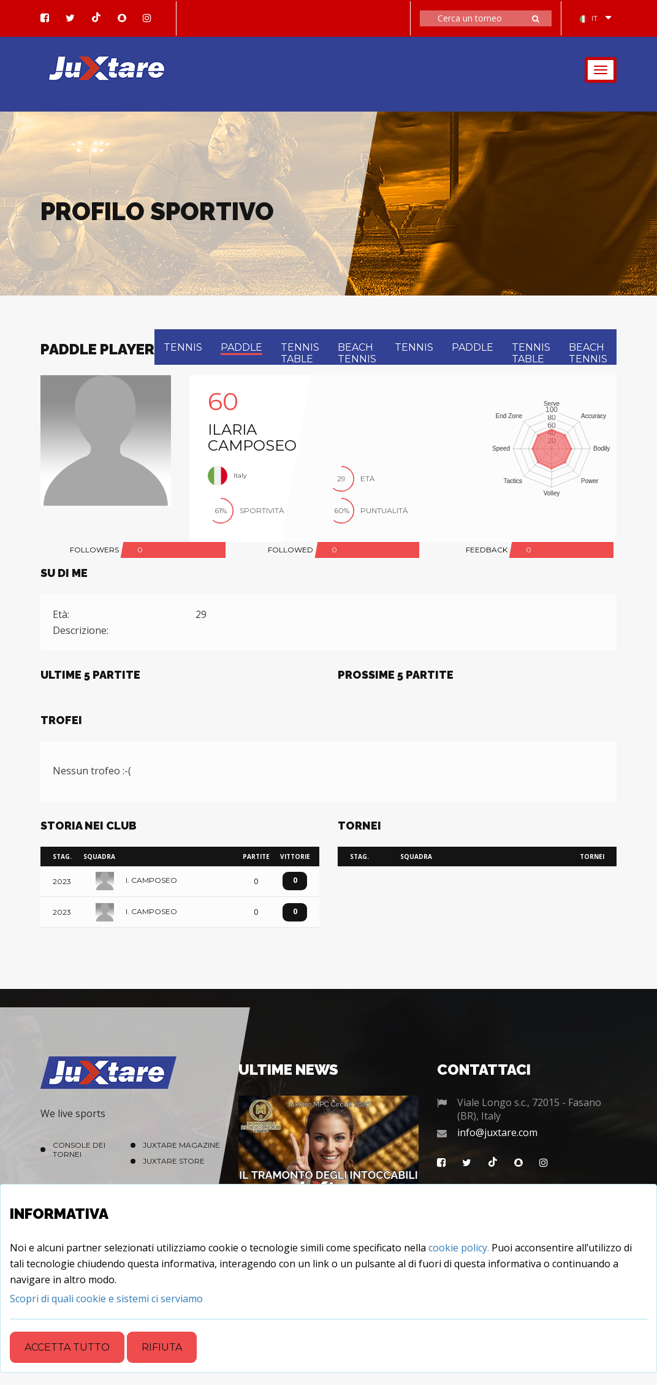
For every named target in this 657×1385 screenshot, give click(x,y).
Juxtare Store (174, 1161)
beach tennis (357, 353)
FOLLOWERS (94, 549)
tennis (183, 347)
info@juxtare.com (497, 1132)
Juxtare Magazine (181, 1145)
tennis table (300, 353)
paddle (241, 347)
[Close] (106, 1298)
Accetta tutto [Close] (67, 1347)
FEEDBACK (486, 549)
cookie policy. (458, 1247)
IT (589, 18)
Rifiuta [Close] (162, 1347)
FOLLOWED (290, 549)
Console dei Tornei (79, 1149)
